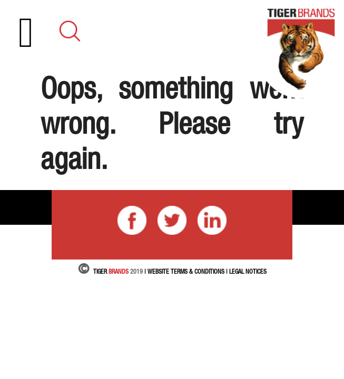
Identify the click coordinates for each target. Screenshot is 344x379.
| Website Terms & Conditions (184, 271)
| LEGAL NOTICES (246, 271)
